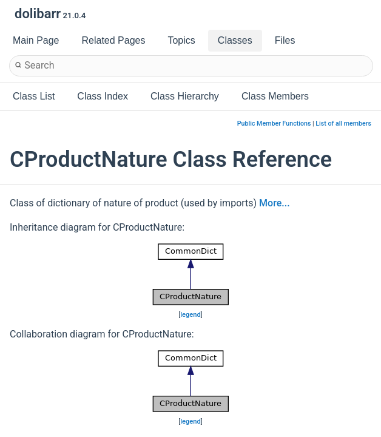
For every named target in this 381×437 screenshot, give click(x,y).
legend (190, 315)
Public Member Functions (274, 123)
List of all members (343, 123)
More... (274, 203)
